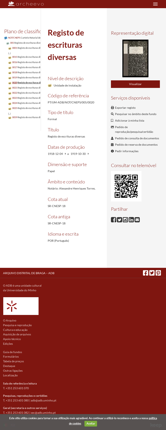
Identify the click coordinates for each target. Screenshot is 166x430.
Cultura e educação (15, 329)
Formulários (11, 356)
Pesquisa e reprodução (17, 325)
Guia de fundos (12, 352)
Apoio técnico (12, 339)
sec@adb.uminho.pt (43, 412)
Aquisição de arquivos (17, 334)
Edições (8, 343)
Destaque (9, 366)
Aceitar (90, 423)
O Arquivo (9, 320)
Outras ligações (13, 370)
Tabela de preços (13, 361)
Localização (10, 375)
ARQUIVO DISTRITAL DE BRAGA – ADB (28, 273)
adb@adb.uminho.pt (43, 400)
